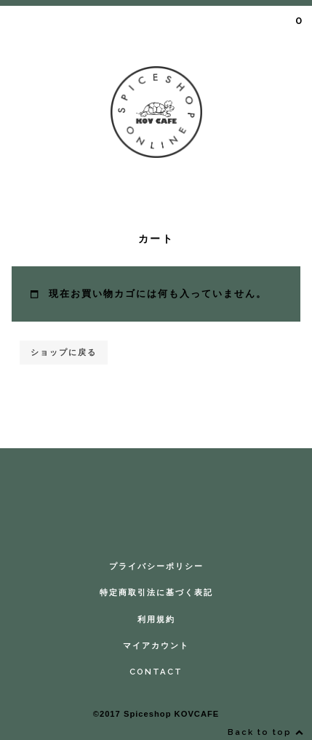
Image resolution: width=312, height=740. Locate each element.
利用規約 (156, 619)
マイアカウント (156, 645)
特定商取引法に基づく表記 (156, 592)
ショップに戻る (64, 352)
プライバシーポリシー (156, 566)
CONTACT (156, 672)
